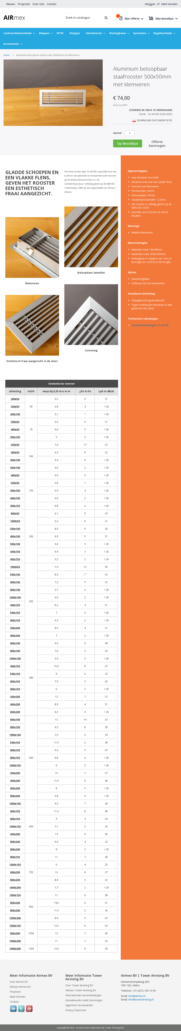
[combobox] (85, 17)
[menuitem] (18, 33)
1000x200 (15, 887)
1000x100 (15, 597)
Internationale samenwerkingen (83, 995)
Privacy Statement (75, 1010)
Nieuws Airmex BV (20, 986)
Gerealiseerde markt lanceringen (83, 1000)
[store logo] (14, 17)
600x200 (15, 712)
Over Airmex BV (19, 981)
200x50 (15, 399)
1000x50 (15, 521)
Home (7, 55)
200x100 (15, 414)
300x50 (15, 406)
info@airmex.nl (136, 996)
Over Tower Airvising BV (79, 985)
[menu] (90, 38)
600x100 (15, 582)
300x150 (15, 551)
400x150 (15, 559)
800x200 (15, 796)
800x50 (15, 513)
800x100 (15, 589)
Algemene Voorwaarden (79, 1005)
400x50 (15, 429)
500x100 (15, 544)
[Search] (105, 17)
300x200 (15, 628)
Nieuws (10, 4)
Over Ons (38, 4)
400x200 (15, 635)
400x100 (15, 498)
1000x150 (15, 765)
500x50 (15, 483)
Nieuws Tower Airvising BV (80, 990)
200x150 (15, 505)
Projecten (24, 4)
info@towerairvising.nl (140, 999)
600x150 (15, 620)
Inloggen (150, 4)
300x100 (15, 467)
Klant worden (169, 4)
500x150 (15, 612)
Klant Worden (17, 996)
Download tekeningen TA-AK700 (150, 325)
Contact (51, 4)
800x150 (15, 689)
